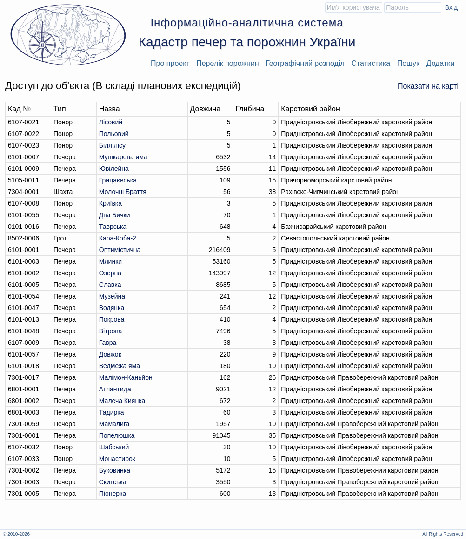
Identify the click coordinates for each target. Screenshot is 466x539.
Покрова (112, 319)
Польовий (114, 133)
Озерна (110, 273)
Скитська (112, 482)
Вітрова (110, 331)
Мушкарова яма (123, 157)
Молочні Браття (122, 191)
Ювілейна (114, 168)
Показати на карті (428, 86)
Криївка (110, 203)
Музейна (112, 296)
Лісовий (110, 122)
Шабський (114, 447)
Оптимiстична (119, 249)
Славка (110, 284)
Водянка (112, 308)
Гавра (108, 342)
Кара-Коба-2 (117, 238)
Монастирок (117, 458)
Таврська (112, 226)
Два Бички (114, 215)
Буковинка (114, 470)
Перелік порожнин (227, 63)
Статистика (370, 63)
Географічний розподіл (305, 63)
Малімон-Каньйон (126, 377)
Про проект (170, 63)
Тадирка (111, 412)
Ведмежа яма (119, 366)
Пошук (408, 63)
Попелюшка (117, 435)
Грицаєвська (118, 180)
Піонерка (112, 493)
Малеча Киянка (122, 400)
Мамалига (114, 424)
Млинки (110, 261)
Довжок (110, 354)
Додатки (440, 63)
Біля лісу (112, 145)
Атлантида (115, 389)
